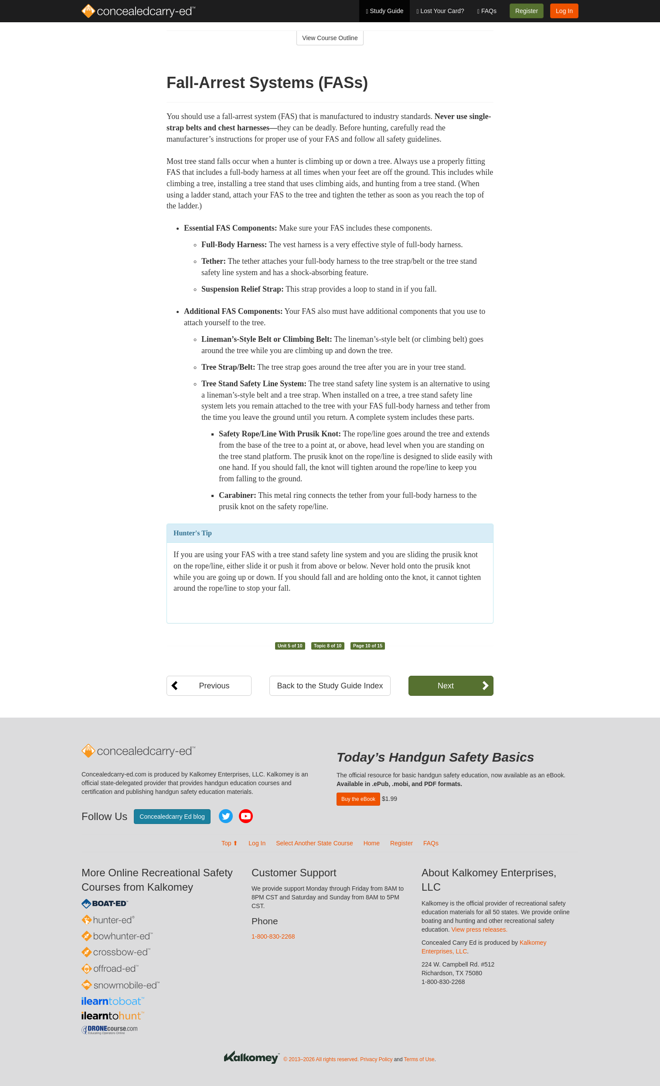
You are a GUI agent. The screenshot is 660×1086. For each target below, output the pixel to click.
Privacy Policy (376, 1059)
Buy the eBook (358, 799)
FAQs (487, 11)
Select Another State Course (314, 843)
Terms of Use (419, 1059)
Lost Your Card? (440, 11)
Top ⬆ (229, 843)
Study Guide (384, 11)
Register (526, 10)
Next (446, 685)
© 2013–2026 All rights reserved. (321, 1059)
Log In (564, 10)
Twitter (226, 816)
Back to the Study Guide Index (330, 685)
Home (372, 843)
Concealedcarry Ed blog (171, 816)
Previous (214, 685)
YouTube (246, 816)
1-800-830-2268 (273, 936)
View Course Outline (329, 37)
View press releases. (480, 929)
